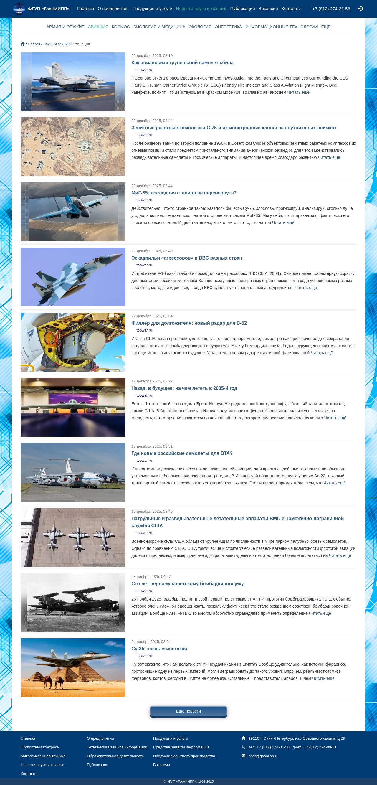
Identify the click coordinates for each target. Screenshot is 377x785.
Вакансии (268, 8)
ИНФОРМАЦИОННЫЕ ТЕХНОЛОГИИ (282, 26)
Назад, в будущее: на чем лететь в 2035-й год (184, 388)
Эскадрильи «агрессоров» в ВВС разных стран (186, 257)
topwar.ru (144, 69)
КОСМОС (121, 26)
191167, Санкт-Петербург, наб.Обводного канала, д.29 (297, 738)
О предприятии (113, 8)
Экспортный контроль (40, 747)
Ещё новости (188, 711)
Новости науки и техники (201, 8)
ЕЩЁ (326, 26)
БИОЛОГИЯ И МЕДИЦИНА (159, 26)
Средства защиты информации (181, 747)
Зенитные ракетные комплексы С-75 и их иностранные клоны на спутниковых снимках (234, 127)
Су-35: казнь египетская (159, 648)
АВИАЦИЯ (98, 26)
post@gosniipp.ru (263, 756)
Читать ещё (298, 92)
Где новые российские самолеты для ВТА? (182, 453)
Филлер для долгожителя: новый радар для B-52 (189, 323)
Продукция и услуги (152, 8)
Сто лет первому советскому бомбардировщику (187, 583)
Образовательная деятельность (115, 756)
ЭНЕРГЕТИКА (228, 26)
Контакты (291, 8)
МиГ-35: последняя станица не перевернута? (184, 192)
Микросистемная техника (43, 756)
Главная (85, 8)
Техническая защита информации (117, 747)
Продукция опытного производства (184, 756)
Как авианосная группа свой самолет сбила (182, 62)
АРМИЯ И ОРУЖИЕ (66, 26)
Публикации (242, 8)
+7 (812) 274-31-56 (331, 8)
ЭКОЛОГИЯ (200, 26)
